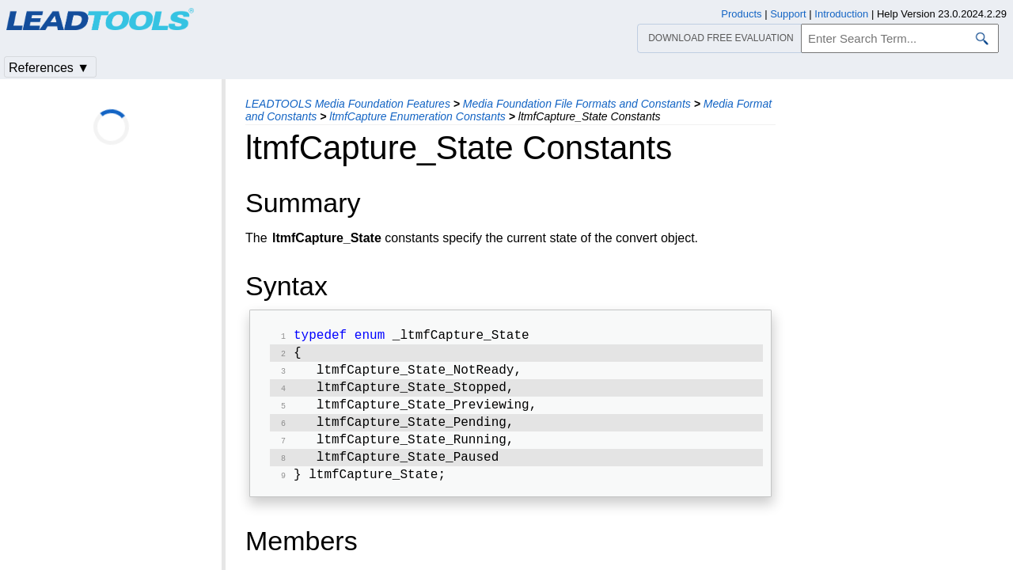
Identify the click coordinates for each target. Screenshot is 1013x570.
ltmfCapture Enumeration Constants (417, 116)
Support (788, 14)
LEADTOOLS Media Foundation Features (347, 103)
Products (741, 14)
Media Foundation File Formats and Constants (577, 103)
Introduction (841, 14)
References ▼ (49, 67)
